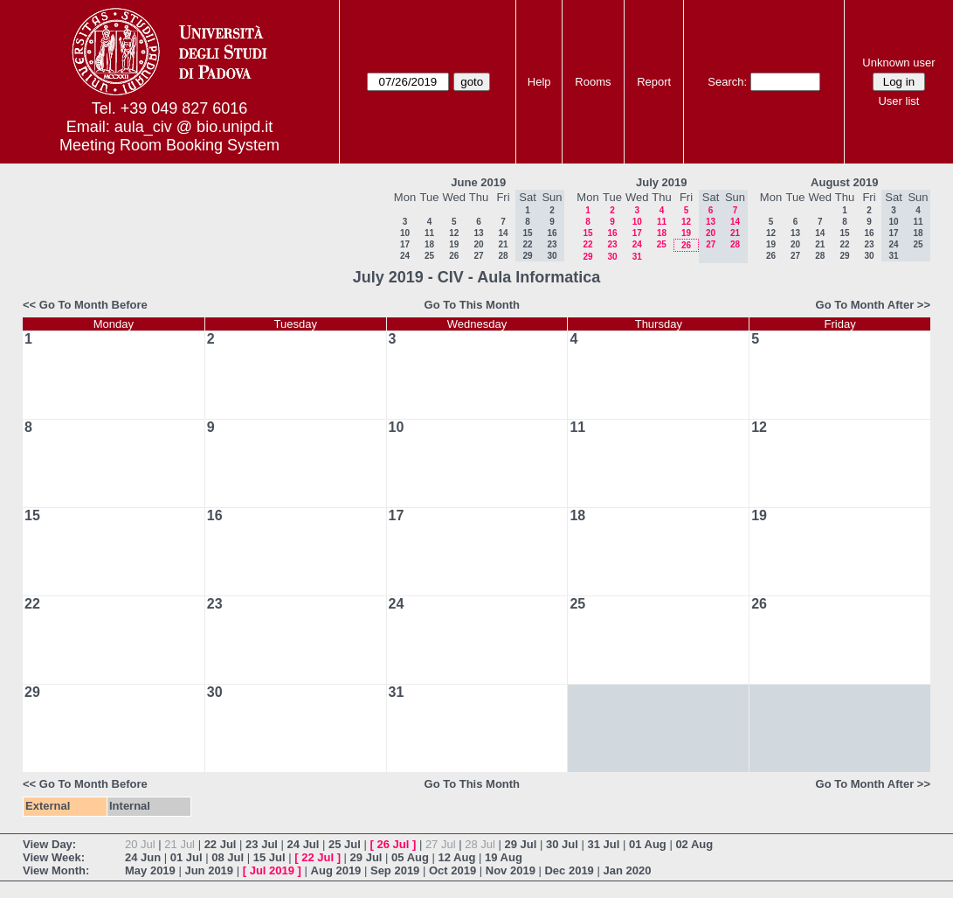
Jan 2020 (627, 870)
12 (454, 233)
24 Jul (303, 844)
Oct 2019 (452, 870)
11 (429, 233)
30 (612, 256)
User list (898, 101)
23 (612, 244)
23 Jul (261, 844)
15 (587, 233)
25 (429, 256)
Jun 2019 (208, 870)
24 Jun (143, 857)
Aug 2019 (336, 870)
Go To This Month (473, 304)
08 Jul (227, 857)
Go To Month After (865, 304)
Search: (727, 81)
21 (503, 244)
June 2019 (478, 182)
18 (429, 244)
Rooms (593, 81)
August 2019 (844, 182)
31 (637, 256)
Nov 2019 (510, 870)
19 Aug (503, 857)
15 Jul (269, 857)
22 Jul (220, 844)
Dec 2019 (568, 870)
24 (405, 256)
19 (454, 244)
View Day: (49, 844)
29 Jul (521, 844)
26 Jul (392, 844)
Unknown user (898, 62)
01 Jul (186, 857)
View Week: (54, 857)
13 (478, 233)
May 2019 (150, 870)
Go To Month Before (93, 304)
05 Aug (410, 857)
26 (454, 256)
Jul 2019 (272, 870)
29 (587, 256)
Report (654, 81)
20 (478, 244)
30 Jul (562, 844)
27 (478, 256)
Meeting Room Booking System (169, 145)
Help (539, 81)
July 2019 (661, 182)
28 (503, 256)
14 (503, 233)
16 (612, 233)
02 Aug (694, 844)
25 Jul (344, 844)
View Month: (56, 870)
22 (587, 244)
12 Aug (457, 857)
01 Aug (647, 844)
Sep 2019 (394, 870)
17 (405, 244)
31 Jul (603, 844)
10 (405, 233)
